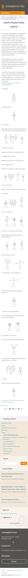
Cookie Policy (18, 570)
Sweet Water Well (6, 423)
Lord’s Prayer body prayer (10, 435)
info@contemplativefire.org (17, 550)
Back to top (4, 405)
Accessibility (9, 570)
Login (25, 1)
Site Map (3, 572)
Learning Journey (12, 17)
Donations (5, 556)
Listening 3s (6, 453)
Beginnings (4, 430)
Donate (14, 561)
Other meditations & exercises (11, 446)
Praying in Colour (8, 448)
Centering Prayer (8, 451)
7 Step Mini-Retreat (8, 441)
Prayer (21, 17)
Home (3, 17)
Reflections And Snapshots (9, 428)
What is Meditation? (8, 444)
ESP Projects (16, 575)
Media (3, 425)
